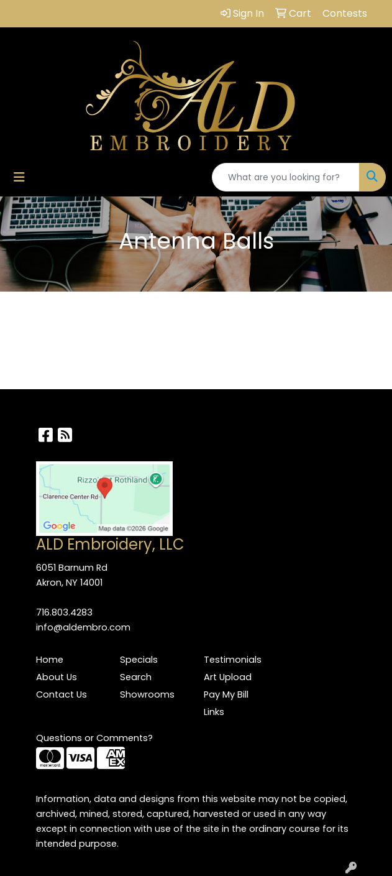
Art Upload (228, 677)
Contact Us (61, 694)
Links (214, 712)
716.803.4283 (64, 612)
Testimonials (233, 659)
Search (136, 677)
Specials (139, 659)
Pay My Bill (226, 694)
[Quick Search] (286, 177)
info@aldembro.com (83, 627)
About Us (56, 677)
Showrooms (147, 694)
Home (49, 659)
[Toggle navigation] (19, 177)
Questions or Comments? (94, 738)
